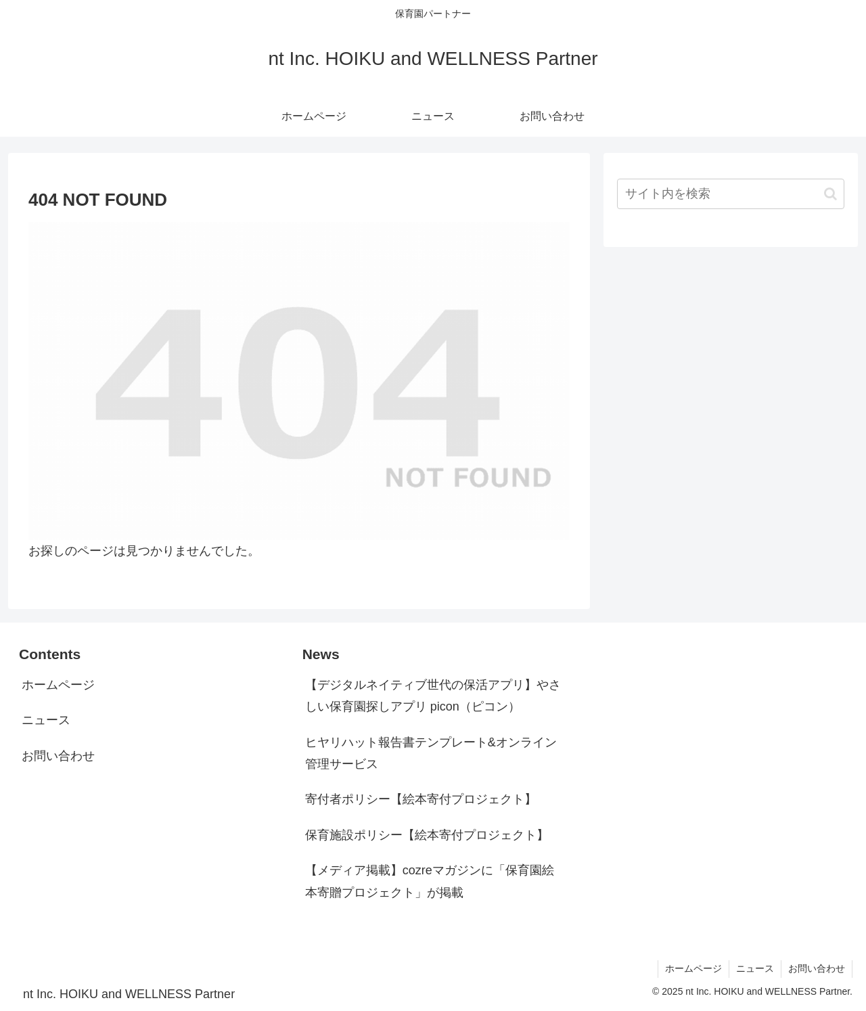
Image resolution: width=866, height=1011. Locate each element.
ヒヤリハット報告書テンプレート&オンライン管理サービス (431, 753)
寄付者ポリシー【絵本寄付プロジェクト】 (421, 799)
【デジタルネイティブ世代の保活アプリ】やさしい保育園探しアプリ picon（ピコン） (433, 695)
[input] (730, 194)
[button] (830, 194)
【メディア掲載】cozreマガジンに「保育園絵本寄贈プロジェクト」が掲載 (429, 881)
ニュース (46, 720)
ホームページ (58, 685)
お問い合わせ (58, 756)
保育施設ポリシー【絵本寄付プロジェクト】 (427, 835)
